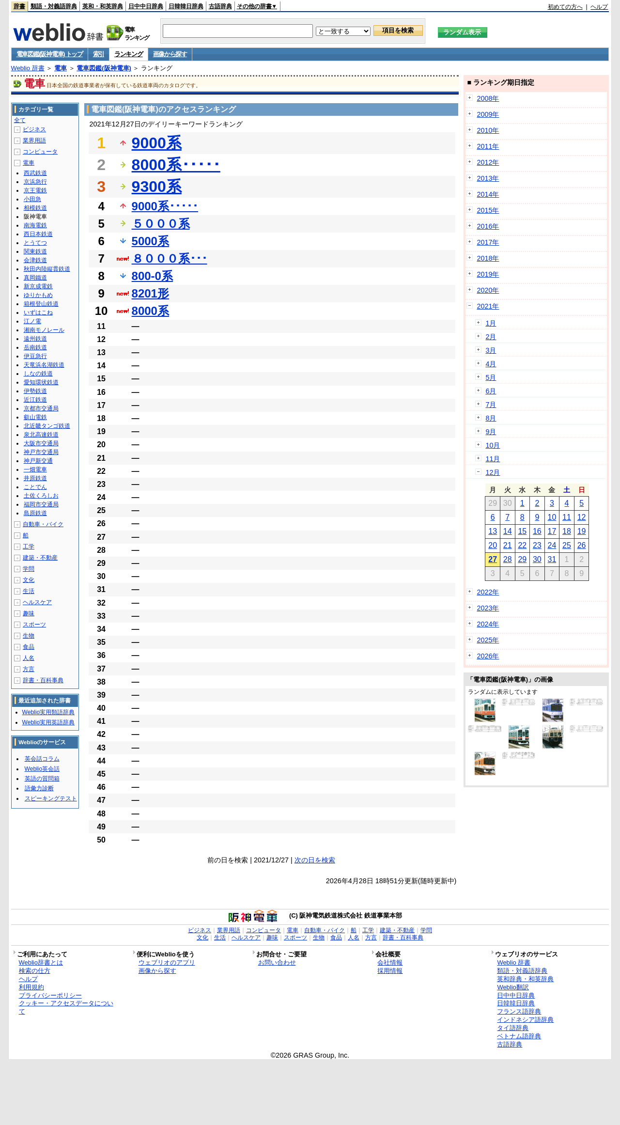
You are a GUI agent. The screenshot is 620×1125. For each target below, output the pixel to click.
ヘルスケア (37, 602)
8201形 (150, 293)
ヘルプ (599, 6)
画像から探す (170, 54)
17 (552, 531)
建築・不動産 (40, 557)
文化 (28, 580)
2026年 (488, 656)
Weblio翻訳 (512, 987)
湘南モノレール (44, 330)
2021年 (488, 306)
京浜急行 (35, 181)
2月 (490, 337)
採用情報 (390, 970)
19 (581, 531)
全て (20, 120)
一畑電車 (35, 469)
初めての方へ (565, 6)
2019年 (488, 274)
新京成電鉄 (38, 286)
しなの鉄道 (38, 373)
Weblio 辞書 (28, 68)
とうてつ (35, 242)
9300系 (157, 186)
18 (566, 531)
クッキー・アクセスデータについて (66, 1007)
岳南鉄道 (35, 347)
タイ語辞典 (512, 1027)
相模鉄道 (35, 207)
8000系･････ (176, 164)
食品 (28, 646)
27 (492, 559)
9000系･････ (165, 206)
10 (552, 517)
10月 (492, 445)
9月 (490, 432)
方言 (28, 669)
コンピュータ (40, 151)
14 (507, 531)
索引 (98, 54)
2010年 (488, 130)
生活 (28, 591)
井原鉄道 (35, 478)
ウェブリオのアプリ (167, 962)
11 (566, 517)
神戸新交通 (38, 460)
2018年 (488, 258)
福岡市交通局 (41, 504)
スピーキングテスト (51, 798)
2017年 (488, 242)
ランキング (128, 54)
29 (522, 559)
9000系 (157, 143)
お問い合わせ (277, 962)
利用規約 (31, 987)
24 (552, 545)
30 (537, 559)
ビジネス (34, 129)
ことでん (35, 487)
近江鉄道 (35, 399)
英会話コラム (42, 758)
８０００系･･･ (169, 258)
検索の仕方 (34, 970)
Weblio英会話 (42, 769)
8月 (490, 418)
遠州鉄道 (35, 338)
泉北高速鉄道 (41, 434)
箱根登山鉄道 (41, 303)
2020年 (488, 290)
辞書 (19, 6)
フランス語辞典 (519, 1011)
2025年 (488, 640)
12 (581, 517)
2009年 (488, 114)
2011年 (488, 146)
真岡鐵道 (35, 277)
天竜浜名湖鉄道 (44, 364)
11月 (492, 459)
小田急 (32, 199)
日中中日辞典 (145, 6)
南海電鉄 (35, 225)
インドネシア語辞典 (525, 1019)
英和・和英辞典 (102, 6)
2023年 (488, 608)
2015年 (488, 210)
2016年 (488, 226)
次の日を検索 (314, 860)
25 (566, 545)
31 (552, 559)
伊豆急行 (35, 356)
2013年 (488, 178)
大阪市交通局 (41, 443)
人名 (28, 658)
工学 (28, 546)
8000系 (150, 310)
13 (492, 531)
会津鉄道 (35, 260)
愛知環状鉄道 (41, 382)
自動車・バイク (43, 524)
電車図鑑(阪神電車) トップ (49, 54)
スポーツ (34, 624)
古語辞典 (220, 6)
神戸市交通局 (41, 452)
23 (537, 545)
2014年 (488, 194)
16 (537, 531)
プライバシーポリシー (50, 995)
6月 (490, 391)
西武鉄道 (35, 173)
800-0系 (152, 275)
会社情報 (390, 962)
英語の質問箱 (42, 778)
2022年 (488, 592)
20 (492, 545)
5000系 (150, 241)
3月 (490, 350)
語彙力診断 (39, 788)
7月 (490, 404)
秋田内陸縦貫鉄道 (47, 269)
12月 (492, 472)
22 (522, 545)
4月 (490, 364)
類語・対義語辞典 (54, 6)
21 (507, 545)
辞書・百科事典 (43, 680)
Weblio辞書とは (41, 962)
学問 (28, 568)
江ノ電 (32, 321)
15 (522, 531)
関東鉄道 (35, 251)
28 (507, 559)
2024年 (488, 624)
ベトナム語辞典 (519, 1036)
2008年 (488, 98)
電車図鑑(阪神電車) (104, 68)
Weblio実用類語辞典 (48, 712)
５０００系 (161, 223)
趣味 (28, 613)
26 (581, 545)
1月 (490, 323)
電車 (60, 68)
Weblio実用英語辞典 (48, 722)
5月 (490, 377)
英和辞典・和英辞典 (525, 979)
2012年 (488, 162)
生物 (28, 635)
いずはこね (38, 312)
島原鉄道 (35, 513)
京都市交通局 (41, 408)
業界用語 (34, 140)
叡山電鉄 (35, 417)
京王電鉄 (35, 190)
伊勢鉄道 (35, 391)
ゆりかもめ (38, 295)
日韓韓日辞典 (186, 6)
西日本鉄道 (38, 234)
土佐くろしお (41, 495)
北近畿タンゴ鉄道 (47, 425)
